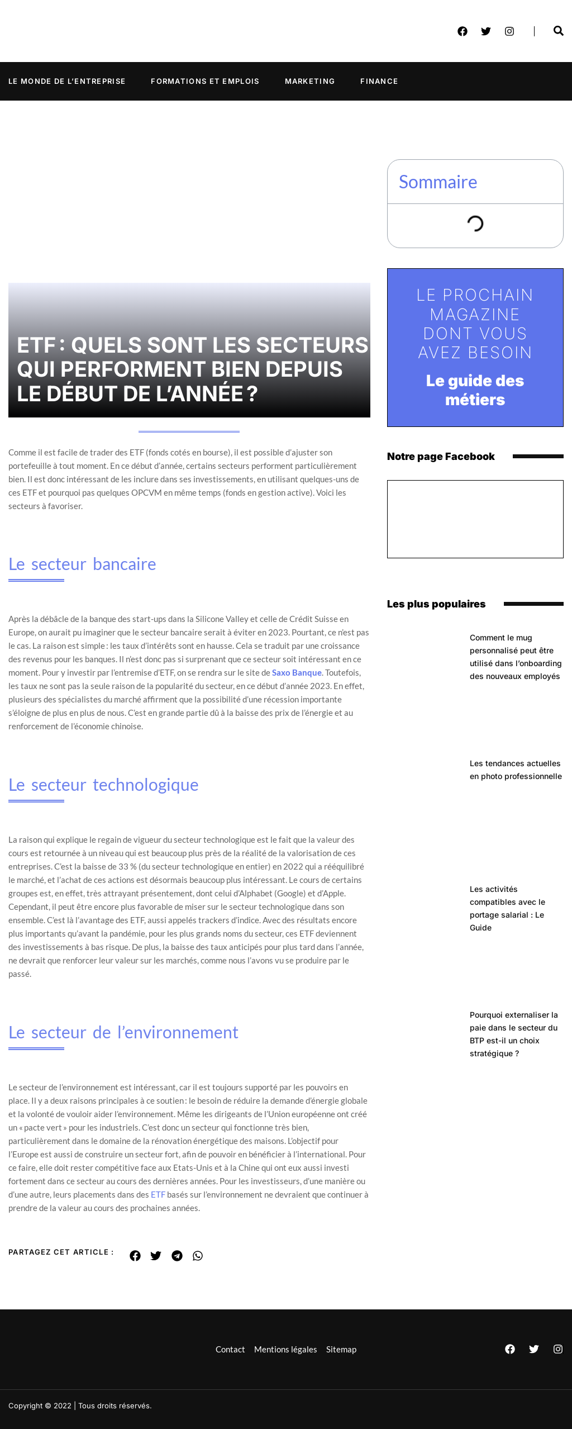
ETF (158, 1194)
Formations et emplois (205, 81)
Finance (379, 81)
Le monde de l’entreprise (67, 81)
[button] (135, 1255)
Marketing (310, 81)
